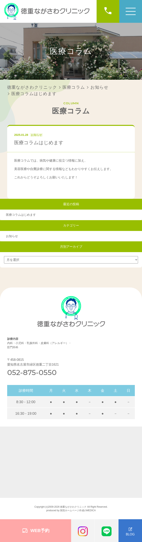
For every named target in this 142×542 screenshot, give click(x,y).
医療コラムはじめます (21, 214)
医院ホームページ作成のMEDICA (78, 510)
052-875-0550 (32, 372)
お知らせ (36, 134)
